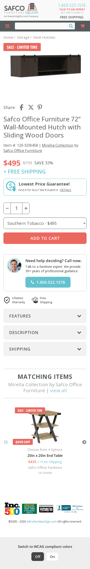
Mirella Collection (57, 145)
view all (58, 390)
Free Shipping (71, 17)
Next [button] (84, 442)
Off (37, 556)
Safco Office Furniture (22, 150)
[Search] (71, 25)
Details (65, 190)
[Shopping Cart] (82, 26)
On (52, 556)
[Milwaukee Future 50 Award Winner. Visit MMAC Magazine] (46, 508)
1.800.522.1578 (72, 5)
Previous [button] (5, 442)
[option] (45, 442)
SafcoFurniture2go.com (42, 521)
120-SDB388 (45, 473)
